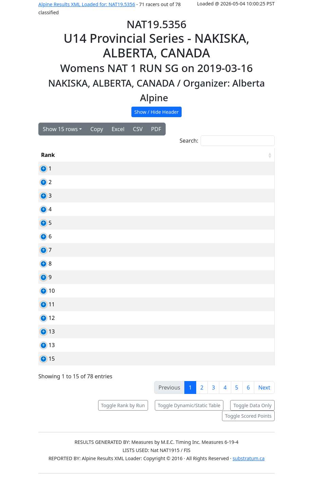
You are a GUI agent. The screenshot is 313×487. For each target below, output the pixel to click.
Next (264, 395)
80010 (95, 263)
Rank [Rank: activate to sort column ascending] (48, 155)
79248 (95, 223)
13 (44, 339)
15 (44, 367)
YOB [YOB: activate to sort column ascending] (201, 155)
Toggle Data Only (252, 413)
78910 (95, 209)
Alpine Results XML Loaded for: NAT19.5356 (86, 4)
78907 (95, 195)
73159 (95, 182)
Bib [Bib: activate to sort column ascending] (71, 155)
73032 (95, 250)
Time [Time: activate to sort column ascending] (226, 155)
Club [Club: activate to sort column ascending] (178, 155)
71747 (95, 285)
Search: (227, 141)
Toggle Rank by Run (123, 413)
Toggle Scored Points (248, 424)
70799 (95, 299)
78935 (95, 312)
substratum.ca (248, 466)
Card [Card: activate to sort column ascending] (94, 155)
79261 (95, 326)
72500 (95, 168)
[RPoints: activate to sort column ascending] (258, 155)
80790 (95, 236)
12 (44, 326)
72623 (95, 339)
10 (44, 299)
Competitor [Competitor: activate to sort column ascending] (127, 155)
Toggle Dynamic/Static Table (189, 413)
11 (44, 312)
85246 (95, 367)
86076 (95, 353)
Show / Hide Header (156, 112)
